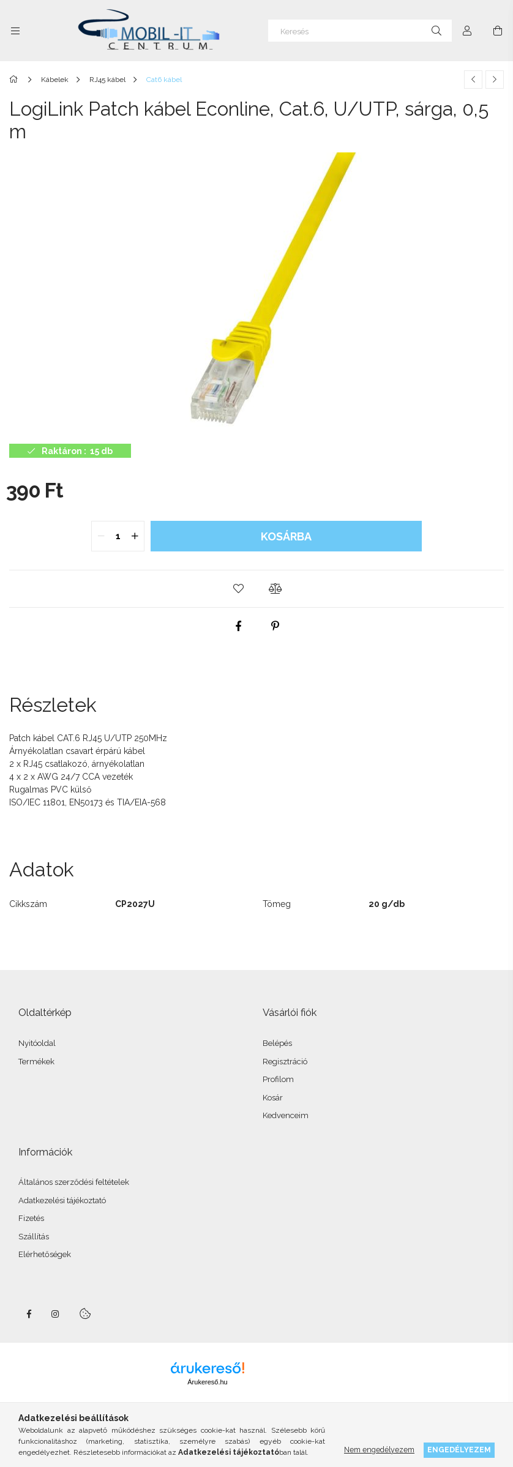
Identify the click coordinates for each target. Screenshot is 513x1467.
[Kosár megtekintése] (497, 31)
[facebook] (238, 626)
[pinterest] (275, 626)
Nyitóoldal (37, 1043)
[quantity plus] (134, 536)
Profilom (278, 1079)
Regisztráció (285, 1061)
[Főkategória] (15, 79)
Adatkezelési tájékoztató (62, 1200)
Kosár (273, 1097)
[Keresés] (360, 31)
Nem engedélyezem (379, 1449)
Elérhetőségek (44, 1254)
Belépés (277, 1043)
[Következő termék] (494, 79)
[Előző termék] (473, 79)
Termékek (36, 1061)
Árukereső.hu (207, 1382)
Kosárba (286, 536)
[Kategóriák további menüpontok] (15, 31)
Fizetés (31, 1218)
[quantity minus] (101, 536)
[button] (238, 589)
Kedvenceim (286, 1115)
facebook (28, 1314)
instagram (55, 1314)
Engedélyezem (459, 1449)
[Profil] (467, 31)
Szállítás (33, 1236)
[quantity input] (117, 536)
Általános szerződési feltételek (73, 1182)
